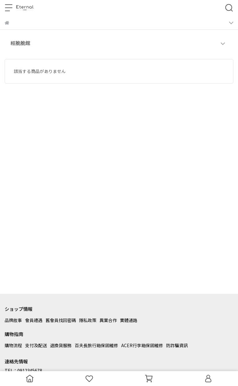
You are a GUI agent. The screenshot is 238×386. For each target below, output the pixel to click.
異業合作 (108, 320)
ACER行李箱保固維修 (142, 345)
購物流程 (13, 345)
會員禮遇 (33, 320)
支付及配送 (36, 345)
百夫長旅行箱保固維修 (96, 345)
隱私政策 (87, 320)
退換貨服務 (61, 345)
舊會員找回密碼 (61, 320)
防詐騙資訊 (177, 345)
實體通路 (128, 320)
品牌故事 (13, 320)
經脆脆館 (20, 43)
